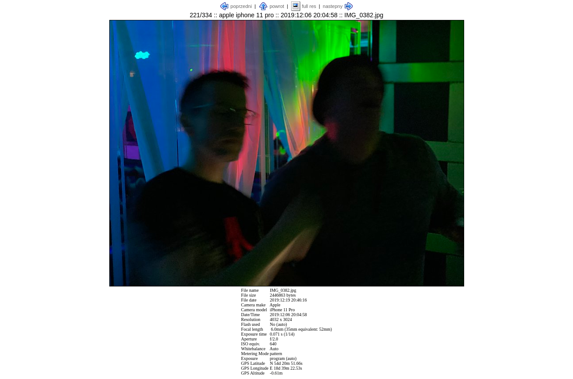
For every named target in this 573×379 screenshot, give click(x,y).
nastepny (333, 6)
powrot (276, 6)
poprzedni (241, 6)
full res (309, 6)
